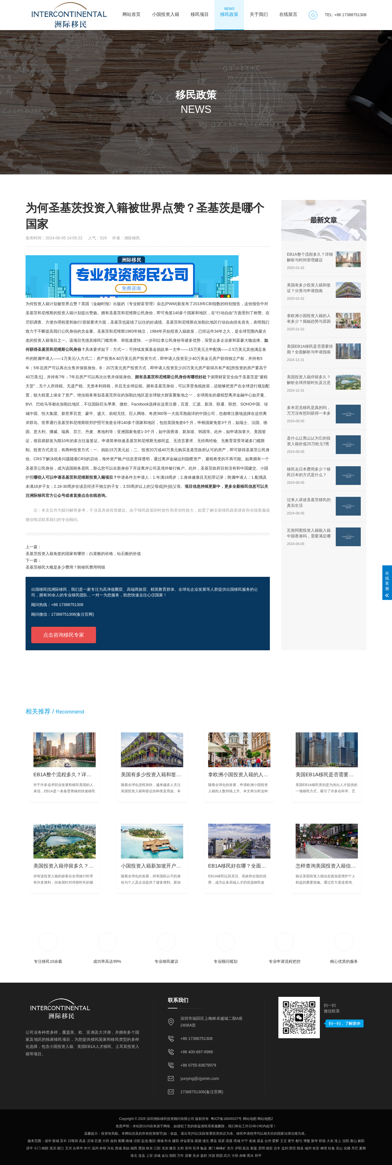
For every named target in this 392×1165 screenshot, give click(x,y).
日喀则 (73, 1141)
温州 (95, 1148)
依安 (315, 1148)
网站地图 (250, 1119)
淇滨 (52, 1148)
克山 (339, 1148)
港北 (133, 1156)
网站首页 (131, 12)
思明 (261, 1148)
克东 (165, 1148)
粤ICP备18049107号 (226, 1119)
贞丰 (277, 1148)
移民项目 (200, 12)
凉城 (157, 1156)
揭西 (133, 1148)
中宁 (244, 1141)
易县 (260, 1141)
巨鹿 (98, 1141)
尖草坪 (78, 1148)
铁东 (149, 1148)
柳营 (323, 1148)
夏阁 (362, 1148)
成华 (48, 1141)
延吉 (246, 1148)
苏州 (188, 1148)
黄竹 (291, 1141)
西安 (292, 1148)
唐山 (353, 1141)
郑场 (322, 1141)
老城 (252, 1141)
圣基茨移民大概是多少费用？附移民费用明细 (65, 567)
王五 (283, 1141)
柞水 (167, 1141)
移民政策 (229, 12)
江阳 (157, 1148)
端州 (308, 1148)
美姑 (126, 1148)
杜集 (331, 1148)
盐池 (144, 1141)
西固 (219, 1156)
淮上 (337, 1141)
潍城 (160, 1141)
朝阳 (172, 1156)
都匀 (298, 1141)
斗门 (37, 1148)
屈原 (221, 1141)
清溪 (229, 1141)
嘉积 (203, 1156)
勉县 (203, 1148)
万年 (180, 1156)
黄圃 (121, 1141)
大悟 (235, 1156)
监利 (285, 1148)
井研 (102, 1148)
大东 (330, 1141)
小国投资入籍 (165, 12)
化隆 (347, 1148)
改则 (113, 1141)
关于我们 (259, 12)
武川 (227, 1156)
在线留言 (288, 12)
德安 (269, 1148)
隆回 (152, 1141)
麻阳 (361, 1141)
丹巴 (354, 1148)
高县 (82, 1141)
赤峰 (242, 1156)
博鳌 (306, 1141)
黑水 (250, 1156)
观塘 (198, 1141)
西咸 (118, 1148)
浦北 (205, 1141)
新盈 (253, 1148)
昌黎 (188, 1156)
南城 (129, 1141)
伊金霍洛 (187, 1141)
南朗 (44, 1148)
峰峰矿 (221, 1148)
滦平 (29, 1148)
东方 (230, 1148)
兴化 (110, 1148)
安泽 (196, 1148)
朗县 (300, 1148)
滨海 (90, 1141)
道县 (141, 1156)
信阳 (345, 1141)
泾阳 (137, 1141)
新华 (314, 1141)
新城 (55, 1141)
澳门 (211, 1148)
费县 (213, 1141)
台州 (267, 1141)
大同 (105, 1141)
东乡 (196, 1156)
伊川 (87, 1148)
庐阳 (238, 1148)
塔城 (236, 1141)
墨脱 (141, 1148)
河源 (211, 1156)
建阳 (175, 1141)
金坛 (165, 1156)
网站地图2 (265, 1119)
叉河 (68, 1148)
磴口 (60, 1148)
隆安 (172, 1148)
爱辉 (275, 1141)
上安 (149, 1156)
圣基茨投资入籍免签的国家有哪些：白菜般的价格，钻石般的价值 (83, 553)
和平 (258, 1156)
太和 (180, 1148)
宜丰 (63, 1141)
